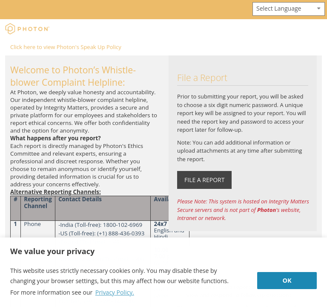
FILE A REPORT (204, 180)
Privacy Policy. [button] (114, 292)
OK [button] (286, 280)
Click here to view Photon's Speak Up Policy (65, 47)
